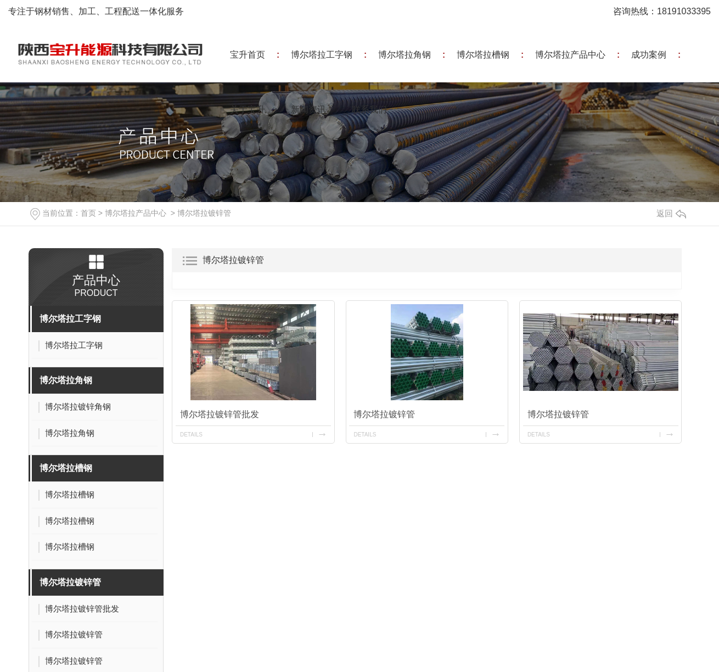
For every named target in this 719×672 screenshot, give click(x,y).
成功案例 (648, 54)
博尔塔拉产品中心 (570, 54)
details (191, 435)
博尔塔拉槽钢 (483, 54)
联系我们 (369, 109)
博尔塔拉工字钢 (321, 54)
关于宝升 (247, 109)
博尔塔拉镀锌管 (204, 213)
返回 (671, 213)
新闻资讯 (308, 109)
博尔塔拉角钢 (404, 54)
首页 (88, 213)
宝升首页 (247, 54)
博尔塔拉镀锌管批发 (219, 414)
